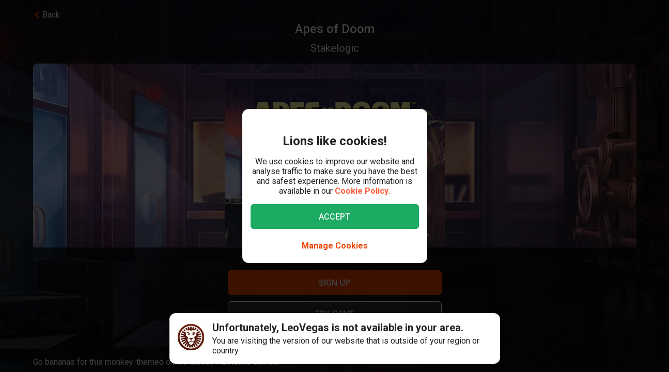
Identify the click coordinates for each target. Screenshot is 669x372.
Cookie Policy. (362, 191)
